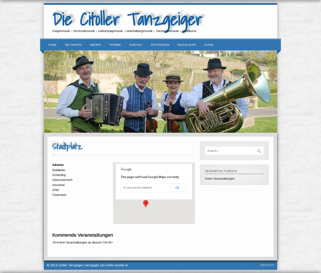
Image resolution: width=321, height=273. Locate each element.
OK (177, 187)
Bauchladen (187, 44)
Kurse (209, 44)
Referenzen (160, 44)
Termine (115, 44)
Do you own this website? (137, 187)
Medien (95, 44)
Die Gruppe (73, 44)
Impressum (267, 264)
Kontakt (136, 44)
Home (53, 44)
